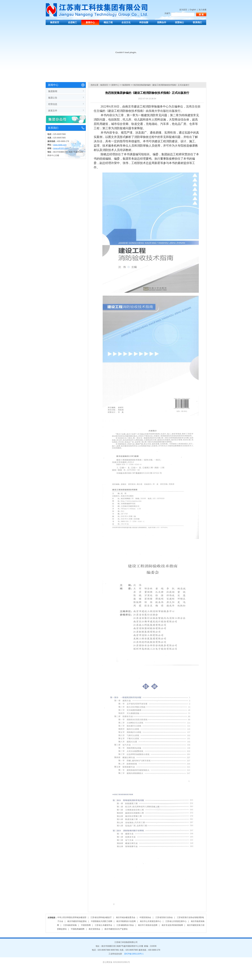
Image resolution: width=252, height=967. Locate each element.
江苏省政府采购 (70, 925)
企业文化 (126, 22)
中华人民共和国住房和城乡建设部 (71, 917)
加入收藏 (202, 10)
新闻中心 (90, 22)
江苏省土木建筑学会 (103, 925)
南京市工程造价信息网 (147, 925)
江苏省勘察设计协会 (125, 925)
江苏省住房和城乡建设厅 (101, 917)
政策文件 (52, 110)
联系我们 (197, 22)
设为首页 (183, 10)
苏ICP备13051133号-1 (134, 954)
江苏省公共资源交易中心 (176, 921)
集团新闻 (52, 91)
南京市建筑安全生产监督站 (116, 929)
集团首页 (54, 22)
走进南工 (72, 22)
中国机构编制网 (77, 929)
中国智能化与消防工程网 (101, 921)
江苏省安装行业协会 (164, 917)
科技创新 (143, 22)
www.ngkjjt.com (60, 145)
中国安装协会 (145, 917)
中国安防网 (86, 925)
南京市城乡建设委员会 (125, 917)
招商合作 (161, 22)
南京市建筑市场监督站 (77, 921)
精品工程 (108, 22)
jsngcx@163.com (60, 148)
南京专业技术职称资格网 (172, 925)
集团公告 (52, 97)
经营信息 (52, 104)
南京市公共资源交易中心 (150, 921)
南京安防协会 (94, 929)
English (193, 10)
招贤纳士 (179, 22)
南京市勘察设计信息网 (126, 921)
